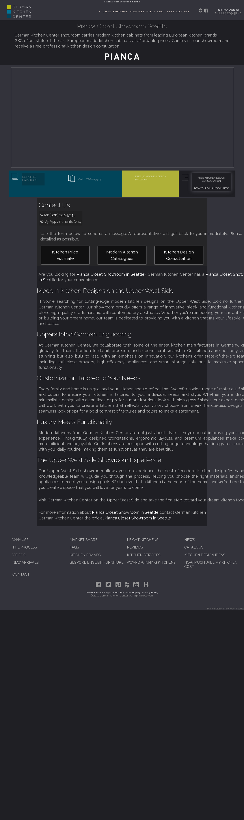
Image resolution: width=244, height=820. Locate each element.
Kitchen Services (143, 555)
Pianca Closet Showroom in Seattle (110, 274)
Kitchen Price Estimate (65, 255)
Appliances (137, 12)
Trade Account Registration (102, 592)
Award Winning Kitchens (151, 562)
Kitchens (105, 12)
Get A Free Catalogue (29, 178)
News (170, 12)
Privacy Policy (150, 592)
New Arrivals (25, 562)
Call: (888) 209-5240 (90, 179)
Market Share (83, 540)
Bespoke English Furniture (96, 562)
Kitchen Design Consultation (179, 255)
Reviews (135, 547)
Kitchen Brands (85, 555)
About (161, 12)
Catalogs (193, 547)
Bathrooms (120, 12)
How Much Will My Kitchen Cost (210, 564)
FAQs (74, 547)
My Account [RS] (130, 592)
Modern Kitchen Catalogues (122, 255)
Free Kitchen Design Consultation (211, 179)
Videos (150, 12)
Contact (21, 574)
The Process (24, 547)
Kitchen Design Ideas (204, 555)
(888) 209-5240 (63, 215)
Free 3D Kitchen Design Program (150, 178)
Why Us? (20, 540)
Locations (182, 12)
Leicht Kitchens (142, 540)
